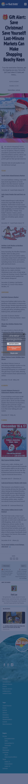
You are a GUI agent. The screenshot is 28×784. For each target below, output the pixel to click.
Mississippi (6, 750)
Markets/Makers (11, 90)
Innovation (6, 717)
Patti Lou (14, 594)
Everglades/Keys (9, 738)
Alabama (5, 747)
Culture (5, 710)
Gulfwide (18, 90)
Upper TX (7, 761)
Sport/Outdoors (7, 724)
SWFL (6, 740)
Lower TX (7, 766)
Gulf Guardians (6, 209)
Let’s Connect (7, 682)
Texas (4, 759)
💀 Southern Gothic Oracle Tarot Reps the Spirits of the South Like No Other (14, 626)
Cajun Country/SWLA (11, 757)
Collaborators (7, 691)
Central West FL (9, 743)
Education (6, 714)
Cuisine (5, 721)
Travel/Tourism (7, 705)
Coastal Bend (8, 764)
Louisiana (5, 752)
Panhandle (8, 745)
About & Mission (7, 684)
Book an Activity (7, 688)
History (5, 712)
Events (5, 686)
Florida (5, 736)
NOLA (6, 754)
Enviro (4, 708)
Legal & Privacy (7, 693)
